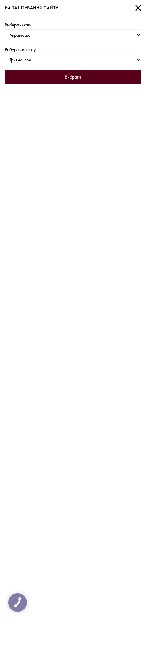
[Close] (138, 8)
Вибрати (73, 77)
